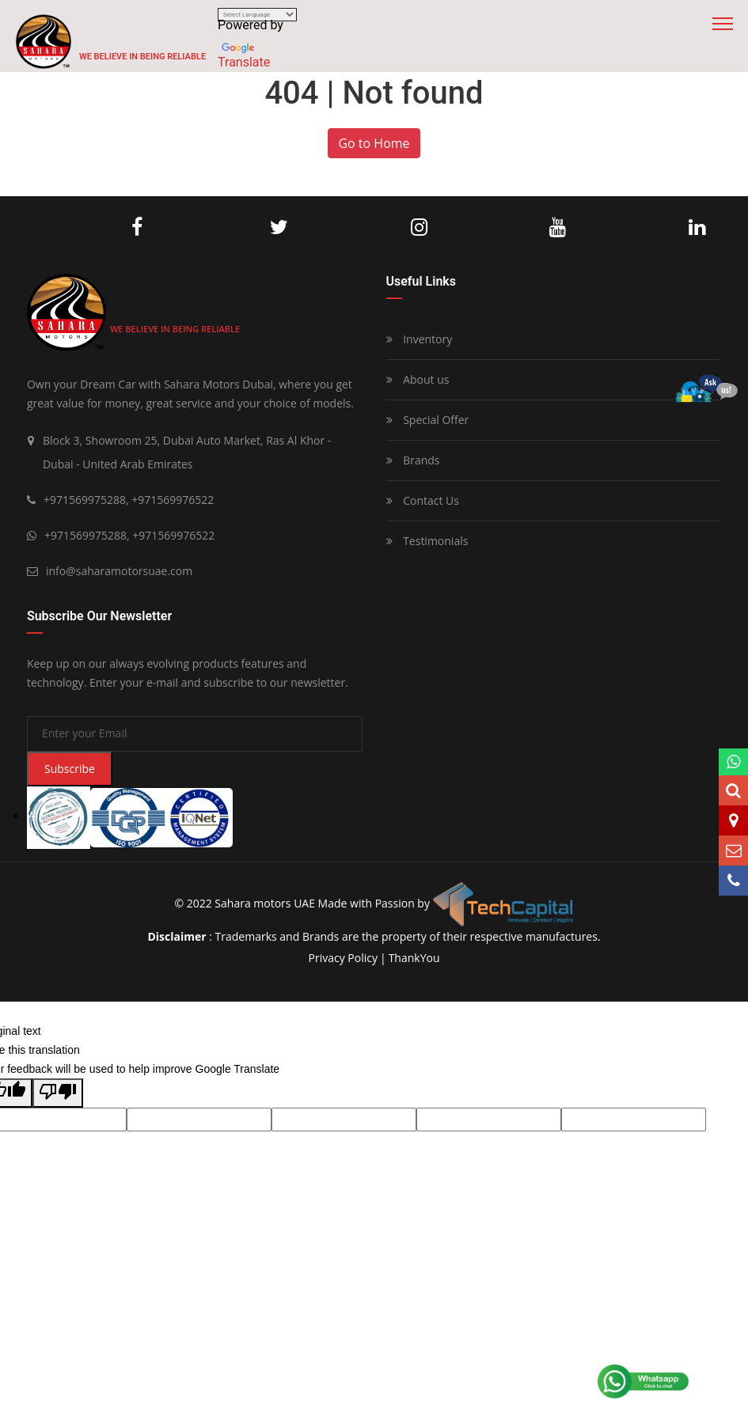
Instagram (419, 228)
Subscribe (69, 768)
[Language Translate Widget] (257, 14)
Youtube (557, 228)
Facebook (136, 228)
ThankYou (414, 957)
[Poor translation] (57, 1093)
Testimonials (427, 540)
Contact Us (422, 500)
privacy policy (342, 957)
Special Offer (427, 419)
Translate (244, 62)
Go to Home (373, 143)
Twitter (279, 228)
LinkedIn (697, 228)
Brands (413, 460)
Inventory (419, 339)
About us (418, 379)
